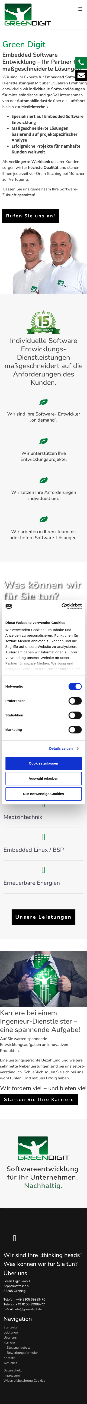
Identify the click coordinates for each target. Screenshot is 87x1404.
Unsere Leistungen (43, 917)
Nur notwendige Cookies (43, 794)
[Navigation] (80, 7)
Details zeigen (61, 748)
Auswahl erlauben (43, 778)
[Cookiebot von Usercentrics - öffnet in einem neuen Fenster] (62, 606)
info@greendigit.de (28, 1309)
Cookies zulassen (43, 763)
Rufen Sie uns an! (30, 216)
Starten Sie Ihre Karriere (39, 1099)
